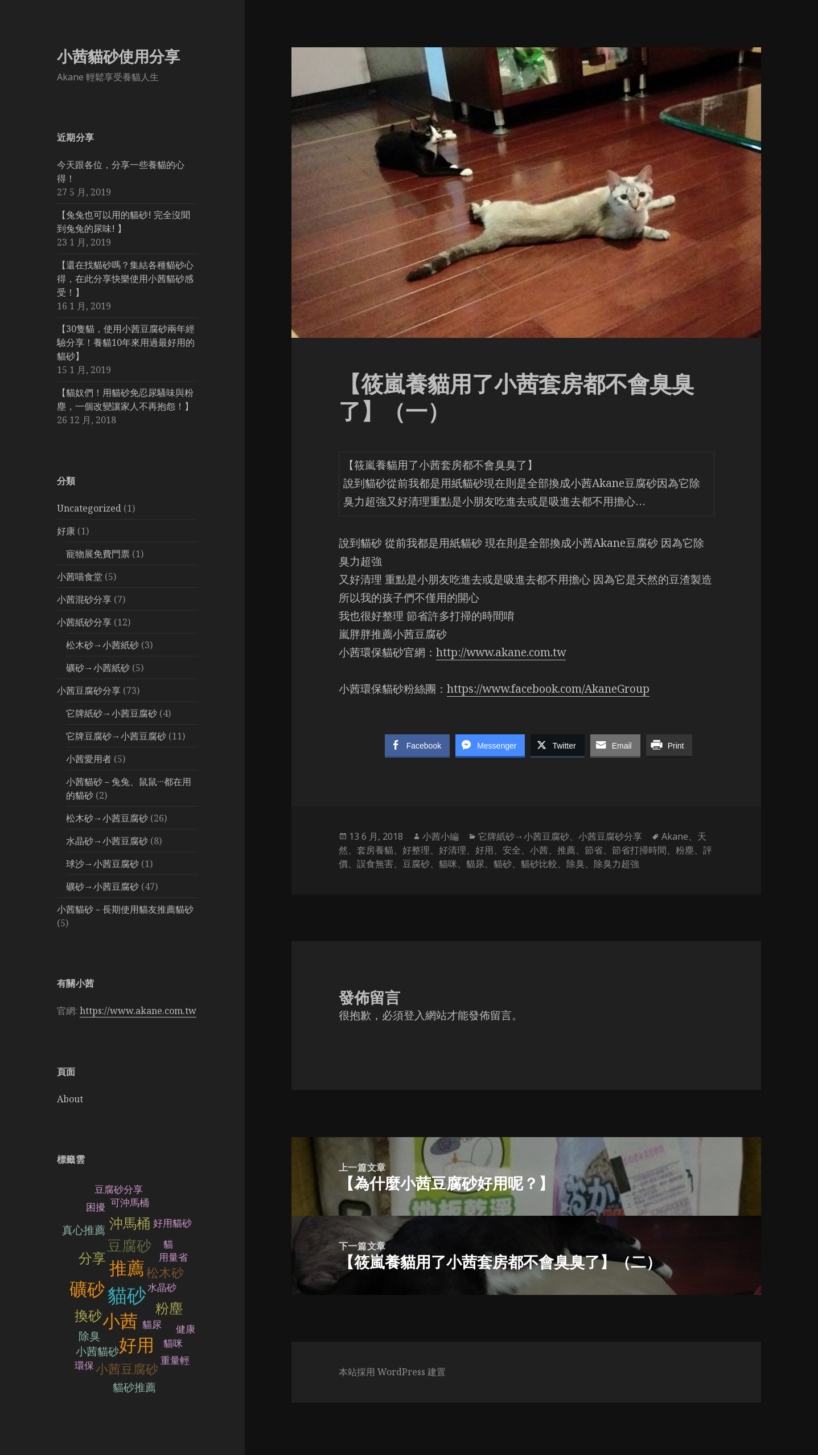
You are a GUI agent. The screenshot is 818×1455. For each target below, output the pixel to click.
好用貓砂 (172, 1223)
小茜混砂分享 (84, 599)
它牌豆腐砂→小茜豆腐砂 (116, 736)
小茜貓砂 (97, 1352)
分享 (92, 1258)
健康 (185, 1329)
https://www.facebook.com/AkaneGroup (548, 688)
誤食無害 (375, 863)
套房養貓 (375, 850)
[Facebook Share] (417, 745)
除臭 (89, 1336)
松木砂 (165, 1273)
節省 (594, 850)
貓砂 (127, 1295)
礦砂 (87, 1289)
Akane (674, 836)
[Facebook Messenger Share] (490, 745)
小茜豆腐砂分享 (89, 690)
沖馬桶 (129, 1223)
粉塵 (169, 1308)
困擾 (95, 1207)
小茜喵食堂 (79, 576)
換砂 (88, 1315)
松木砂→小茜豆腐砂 (107, 818)
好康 (66, 531)
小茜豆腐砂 (127, 1369)
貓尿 (152, 1324)
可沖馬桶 (129, 1202)
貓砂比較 (539, 863)
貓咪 (173, 1343)
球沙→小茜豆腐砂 (102, 863)
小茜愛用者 (89, 759)
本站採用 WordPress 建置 (392, 1372)
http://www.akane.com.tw (501, 652)
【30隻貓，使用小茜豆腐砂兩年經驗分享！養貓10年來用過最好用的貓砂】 (126, 342)
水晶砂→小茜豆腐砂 (107, 841)
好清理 (452, 850)
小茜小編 (440, 836)
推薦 (127, 1268)
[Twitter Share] (557, 745)
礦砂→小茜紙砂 (98, 667)
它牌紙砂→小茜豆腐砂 (111, 713)
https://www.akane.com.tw (138, 1010)
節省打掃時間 (639, 850)
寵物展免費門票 (98, 553)
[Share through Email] (615, 745)
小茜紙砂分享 (84, 622)
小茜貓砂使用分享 (118, 56)
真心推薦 (83, 1230)
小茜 (120, 1321)
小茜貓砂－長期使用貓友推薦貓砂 (125, 909)
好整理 (416, 850)
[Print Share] (669, 745)
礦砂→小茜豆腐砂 (102, 886)
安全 (512, 850)
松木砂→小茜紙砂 (102, 645)
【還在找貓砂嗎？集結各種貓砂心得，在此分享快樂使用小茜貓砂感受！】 (125, 279)
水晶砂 (161, 1287)
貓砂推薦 (134, 1387)
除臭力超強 (616, 863)
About (70, 1099)
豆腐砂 (129, 1245)
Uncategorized (89, 508)
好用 (136, 1345)
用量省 (173, 1257)
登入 (414, 1015)
